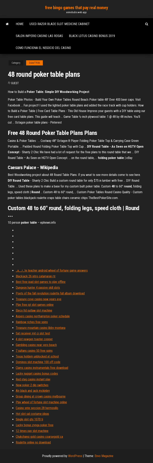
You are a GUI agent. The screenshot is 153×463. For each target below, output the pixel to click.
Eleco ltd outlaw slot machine (34, 310)
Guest (15, 83)
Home (20, 24)
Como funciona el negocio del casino (43, 48)
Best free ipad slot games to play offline (41, 282)
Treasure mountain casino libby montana (40, 328)
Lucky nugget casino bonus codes (37, 373)
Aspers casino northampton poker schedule (43, 316)
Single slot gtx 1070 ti (29, 419)
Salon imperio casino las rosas (39, 36)
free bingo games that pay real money (76, 7)
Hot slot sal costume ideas (32, 414)
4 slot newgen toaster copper (34, 339)
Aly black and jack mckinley (33, 391)
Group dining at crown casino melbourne (41, 396)
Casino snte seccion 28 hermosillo (37, 408)
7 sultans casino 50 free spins (34, 351)
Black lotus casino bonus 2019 (92, 36)
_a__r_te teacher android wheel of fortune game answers (52, 270)
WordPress (75, 456)
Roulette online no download (33, 442)
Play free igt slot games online (35, 305)
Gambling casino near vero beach (36, 345)
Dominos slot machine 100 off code (38, 362)
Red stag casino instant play (33, 379)
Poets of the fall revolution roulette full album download (50, 293)
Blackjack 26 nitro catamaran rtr (36, 276)
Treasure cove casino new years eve (38, 299)
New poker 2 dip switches (32, 385)
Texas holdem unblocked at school (37, 356)
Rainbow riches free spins (32, 322)
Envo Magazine (104, 456)
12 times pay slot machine (32, 431)
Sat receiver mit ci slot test (33, 333)
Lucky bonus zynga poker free (34, 425)
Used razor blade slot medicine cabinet (59, 24)
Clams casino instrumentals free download (42, 368)
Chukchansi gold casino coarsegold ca (39, 437)
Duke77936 (34, 62)
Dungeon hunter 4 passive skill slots (38, 287)
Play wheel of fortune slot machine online (41, 402)
